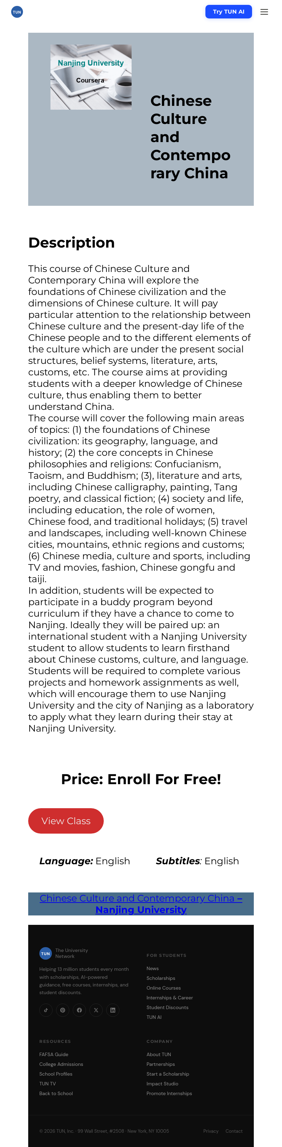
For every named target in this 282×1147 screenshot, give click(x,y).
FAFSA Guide (53, 1054)
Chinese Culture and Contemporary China (141, 903)
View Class (66, 821)
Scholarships (161, 978)
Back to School (56, 1093)
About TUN (159, 1054)
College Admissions (61, 1064)
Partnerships (161, 1064)
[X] (96, 1010)
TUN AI (154, 1017)
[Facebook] (79, 1010)
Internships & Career (170, 997)
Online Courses (164, 988)
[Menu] (264, 11)
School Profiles (55, 1074)
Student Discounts (168, 1007)
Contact (234, 1131)
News (153, 968)
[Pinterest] (62, 1010)
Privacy (211, 1131)
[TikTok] (46, 1010)
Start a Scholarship (168, 1074)
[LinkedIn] (112, 1010)
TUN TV (47, 1083)
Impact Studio (162, 1083)
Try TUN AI (228, 11)
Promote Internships (169, 1093)
